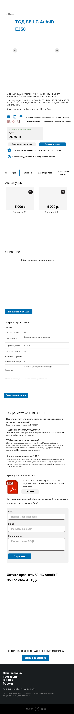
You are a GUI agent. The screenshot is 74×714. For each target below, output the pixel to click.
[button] (22, 144)
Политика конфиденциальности (19, 689)
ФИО (10, 511)
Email (11, 523)
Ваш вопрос (15, 536)
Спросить (20, 556)
